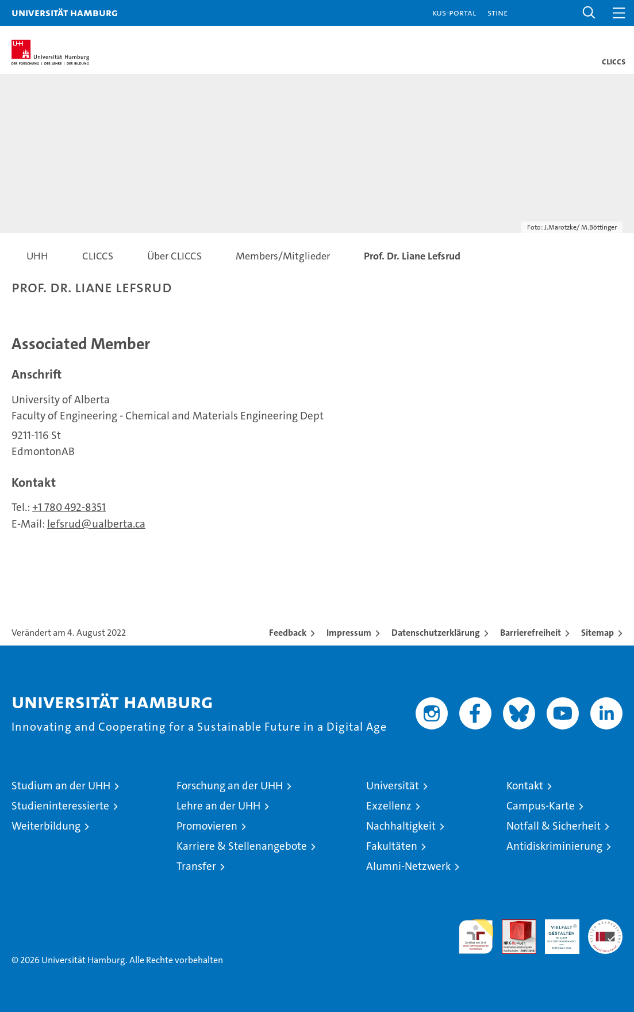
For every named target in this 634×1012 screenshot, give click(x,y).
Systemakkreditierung (605, 925)
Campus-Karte (540, 806)
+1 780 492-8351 (69, 507)
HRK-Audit (556, 931)
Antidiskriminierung (554, 846)
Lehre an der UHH (218, 806)
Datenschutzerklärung (435, 633)
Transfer (196, 866)
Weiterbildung (45, 826)
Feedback (287, 633)
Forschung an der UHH (229, 785)
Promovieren (206, 826)
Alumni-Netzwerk (408, 866)
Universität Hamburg (64, 12)
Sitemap (597, 633)
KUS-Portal (454, 12)
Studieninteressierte (60, 806)
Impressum (348, 633)
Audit (513, 925)
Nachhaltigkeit (401, 826)
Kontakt (524, 785)
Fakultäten (391, 846)
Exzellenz (389, 806)
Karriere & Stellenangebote (241, 846)
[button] (589, 13)
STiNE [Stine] (497, 12)
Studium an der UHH (60, 785)
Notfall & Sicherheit (553, 826)
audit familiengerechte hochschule (476, 936)
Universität (392, 785)
